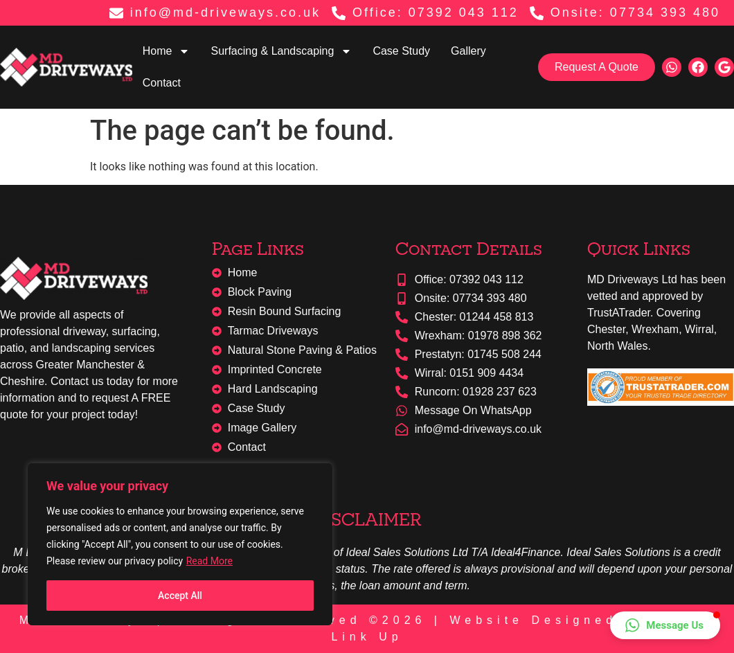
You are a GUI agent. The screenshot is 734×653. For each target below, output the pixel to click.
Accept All (180, 595)
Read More (209, 560)
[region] (180, 544)
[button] (665, 625)
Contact (162, 83)
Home (166, 51)
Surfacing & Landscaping (281, 51)
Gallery (468, 51)
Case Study (401, 51)
